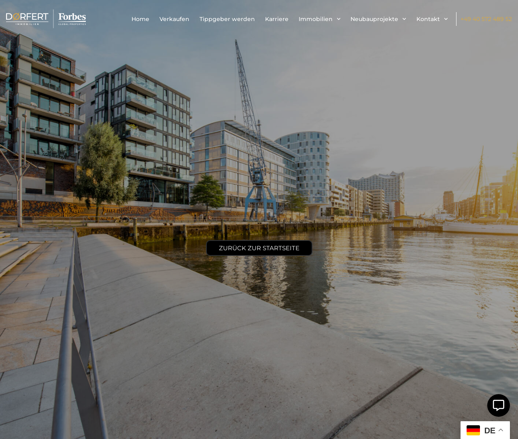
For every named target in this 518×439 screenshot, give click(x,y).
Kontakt (432, 19)
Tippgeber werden (227, 19)
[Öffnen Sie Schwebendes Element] (498, 405)
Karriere (277, 19)
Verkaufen (174, 19)
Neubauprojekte (378, 19)
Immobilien (320, 19)
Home (140, 19)
